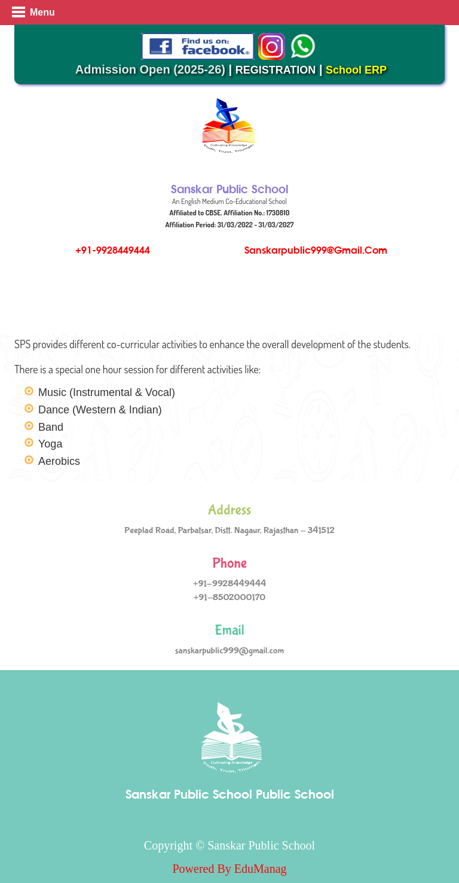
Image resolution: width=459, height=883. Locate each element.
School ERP (356, 70)
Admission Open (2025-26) (150, 69)
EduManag (260, 868)
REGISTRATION (275, 70)
